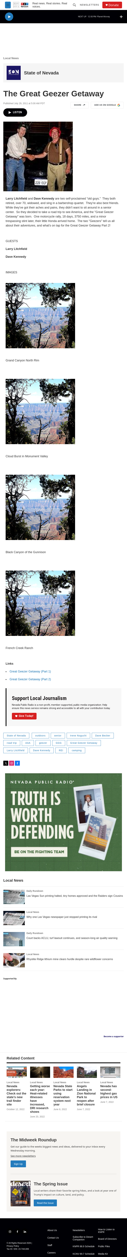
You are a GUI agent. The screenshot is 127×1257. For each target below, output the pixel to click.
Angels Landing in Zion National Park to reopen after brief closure (86, 1095)
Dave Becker (102, 735)
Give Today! (24, 715)
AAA (27, 743)
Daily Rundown (34, 891)
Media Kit (103, 1254)
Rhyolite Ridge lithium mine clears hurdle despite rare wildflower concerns (69, 959)
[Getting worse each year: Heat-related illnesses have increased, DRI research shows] (40, 1072)
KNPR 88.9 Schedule (84, 1246)
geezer (43, 743)
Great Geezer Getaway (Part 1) (30, 671)
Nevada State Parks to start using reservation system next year (62, 1095)
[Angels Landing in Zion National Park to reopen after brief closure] (87, 1072)
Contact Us (53, 1238)
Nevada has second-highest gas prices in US (108, 1092)
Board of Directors (107, 1239)
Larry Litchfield (15, 750)
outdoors (40, 735)
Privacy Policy (13, 1246)
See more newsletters (23, 1155)
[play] (9, 17)
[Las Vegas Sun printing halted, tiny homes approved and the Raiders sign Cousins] (14, 897)
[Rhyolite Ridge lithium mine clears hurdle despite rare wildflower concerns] (14, 960)
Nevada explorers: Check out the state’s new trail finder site (16, 1095)
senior (58, 735)
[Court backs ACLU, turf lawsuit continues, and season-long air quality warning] (14, 939)
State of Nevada (41, 72)
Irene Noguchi (78, 735)
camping (77, 750)
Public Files (104, 1246)
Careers (51, 1253)
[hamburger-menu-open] (8, 5)
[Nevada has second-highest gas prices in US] (110, 1072)
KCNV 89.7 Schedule (84, 1254)
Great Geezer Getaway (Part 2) (30, 679)
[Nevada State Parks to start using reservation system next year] (63, 1072)
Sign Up (18, 1163)
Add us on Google (107, 105)
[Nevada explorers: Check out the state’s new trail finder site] (17, 1072)
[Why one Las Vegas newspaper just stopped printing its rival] (14, 918)
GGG (59, 743)
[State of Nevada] (14, 73)
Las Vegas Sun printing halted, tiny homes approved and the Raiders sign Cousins (74, 895)
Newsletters (89, 4)
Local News (11, 58)
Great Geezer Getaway (83, 743)
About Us (52, 1230)
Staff (49, 1245)
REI (61, 750)
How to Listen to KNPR (106, 1230)
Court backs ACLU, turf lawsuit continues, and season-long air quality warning (72, 938)
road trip (12, 743)
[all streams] (122, 16)
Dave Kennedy (41, 750)
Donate (113, 5)
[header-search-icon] (74, 5)
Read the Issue (45, 1202)
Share (79, 105)
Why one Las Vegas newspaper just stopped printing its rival (61, 917)
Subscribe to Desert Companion (83, 1238)
